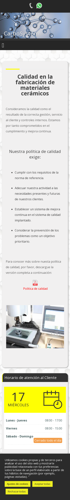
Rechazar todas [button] (17, 491)
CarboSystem (21, 33)
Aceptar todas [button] (42, 484)
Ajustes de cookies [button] (17, 484)
